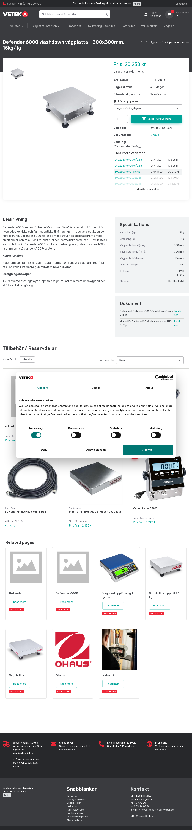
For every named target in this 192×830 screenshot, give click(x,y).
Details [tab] (96, 387)
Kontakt (140, 789)
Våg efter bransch (43, 26)
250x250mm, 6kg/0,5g (128, 165)
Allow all (147, 449)
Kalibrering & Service (101, 26)
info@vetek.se (67, 749)
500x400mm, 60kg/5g (128, 183)
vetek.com (161, 749)
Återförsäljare (74, 820)
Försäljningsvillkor (76, 799)
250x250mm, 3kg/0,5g (128, 159)
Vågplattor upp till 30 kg (178, 42)
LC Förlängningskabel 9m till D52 (25, 511)
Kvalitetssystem (75, 809)
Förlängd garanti (127, 101)
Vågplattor (155, 42)
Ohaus (154, 135)
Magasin (168, 26)
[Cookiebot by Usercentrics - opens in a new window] (157, 377)
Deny (44, 449)
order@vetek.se (165, 809)
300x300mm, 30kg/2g (128, 177)
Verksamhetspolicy (77, 816)
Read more (19, 602)
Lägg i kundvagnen (156, 118)
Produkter (12, 26)
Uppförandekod (75, 813)
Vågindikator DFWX (145, 508)
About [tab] (149, 387)
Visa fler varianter (148, 189)
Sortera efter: (107, 360)
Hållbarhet (72, 806)
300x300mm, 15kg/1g (127, 171)
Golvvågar (10, 508)
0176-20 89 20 (142, 806)
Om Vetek (72, 796)
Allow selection (96, 449)
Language (181, 3)
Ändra (137, 3)
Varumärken (149, 26)
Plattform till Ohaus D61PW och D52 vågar (95, 511)
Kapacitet (74, 26)
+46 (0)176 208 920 (29, 3)
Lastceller (128, 26)
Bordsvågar (75, 508)
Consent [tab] (42, 387)
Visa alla (27, 359)
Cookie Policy (74, 803)
